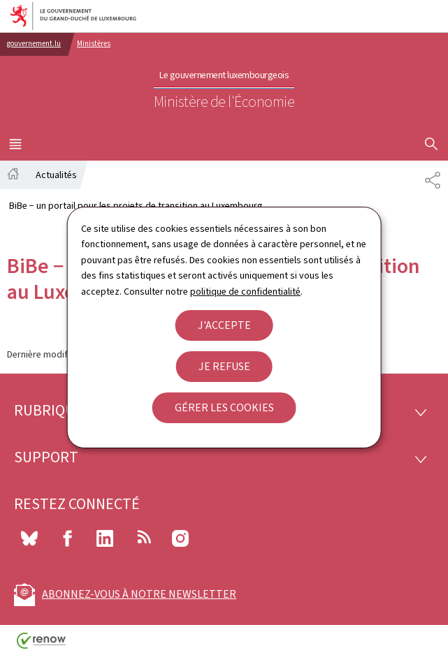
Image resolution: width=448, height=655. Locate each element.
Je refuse (224, 366)
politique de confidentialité (245, 291)
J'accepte (224, 325)
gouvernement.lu (34, 43)
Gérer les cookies (224, 407)
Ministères (93, 43)
